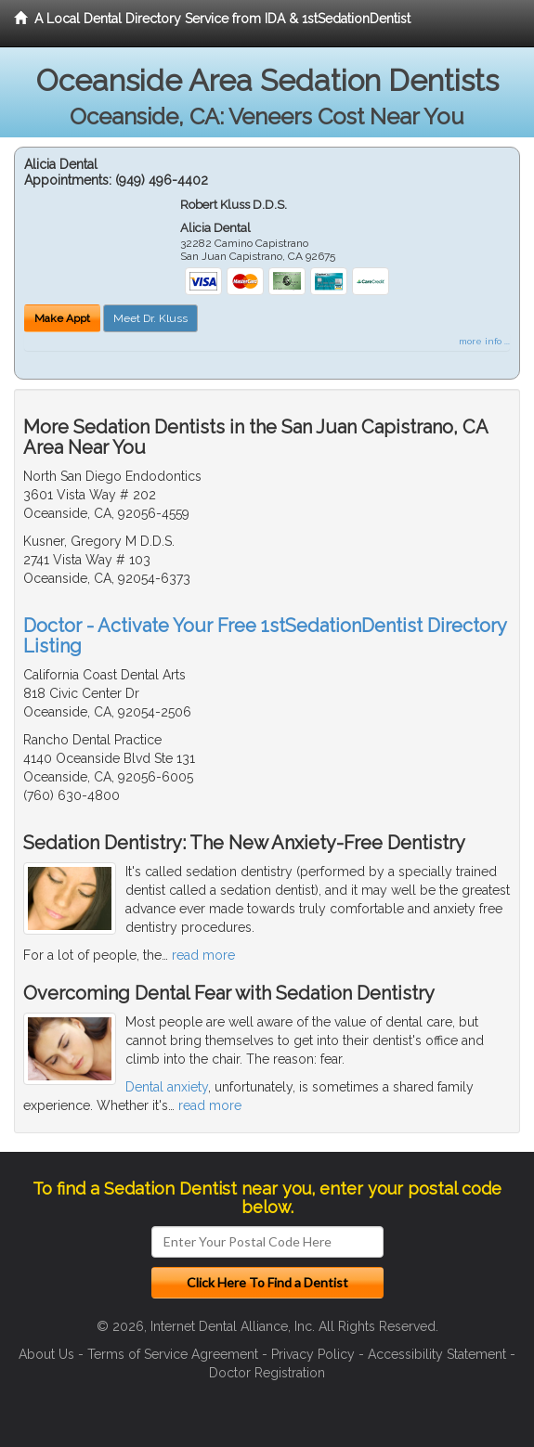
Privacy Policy (313, 1354)
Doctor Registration (267, 1372)
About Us (46, 1354)
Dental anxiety (166, 1086)
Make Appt (62, 318)
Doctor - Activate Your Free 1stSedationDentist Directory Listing (264, 635)
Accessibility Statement (437, 1354)
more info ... (484, 341)
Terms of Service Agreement (172, 1354)
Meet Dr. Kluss (150, 318)
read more (203, 955)
